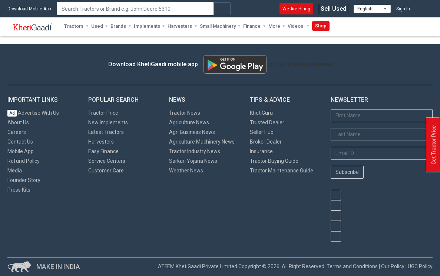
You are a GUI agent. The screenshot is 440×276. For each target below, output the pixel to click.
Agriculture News (189, 122)
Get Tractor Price (434, 145)
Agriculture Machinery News (202, 142)
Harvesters (101, 142)
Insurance (261, 151)
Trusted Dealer (267, 122)
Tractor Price (103, 113)
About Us (18, 122)
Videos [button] (296, 26)
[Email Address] (382, 153)
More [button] (274, 26)
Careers (16, 132)
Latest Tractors (106, 132)
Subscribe (347, 172)
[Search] (135, 8)
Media (14, 171)
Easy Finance (103, 151)
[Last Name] (382, 134)
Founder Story (23, 180)
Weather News (186, 171)
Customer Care (106, 171)
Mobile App (20, 151)
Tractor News (184, 113)
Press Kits (18, 190)
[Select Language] (372, 9)
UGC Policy (420, 266)
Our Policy (392, 266)
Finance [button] (252, 26)
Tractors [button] (73, 26)
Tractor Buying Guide (274, 161)
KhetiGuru (261, 113)
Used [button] (97, 26)
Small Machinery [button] (218, 26)
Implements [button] (147, 26)
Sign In (403, 8)
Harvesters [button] (180, 26)
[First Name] (382, 115)
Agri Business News (192, 132)
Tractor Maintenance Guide (281, 171)
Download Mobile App (29, 8)
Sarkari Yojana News (193, 161)
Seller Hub (262, 132)
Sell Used (333, 9)
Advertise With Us (33, 113)
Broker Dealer (266, 142)
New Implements (108, 122)
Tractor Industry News (194, 151)
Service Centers (106, 161)
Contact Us (20, 142)
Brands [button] (118, 26)
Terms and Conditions (352, 266)
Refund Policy (23, 161)
